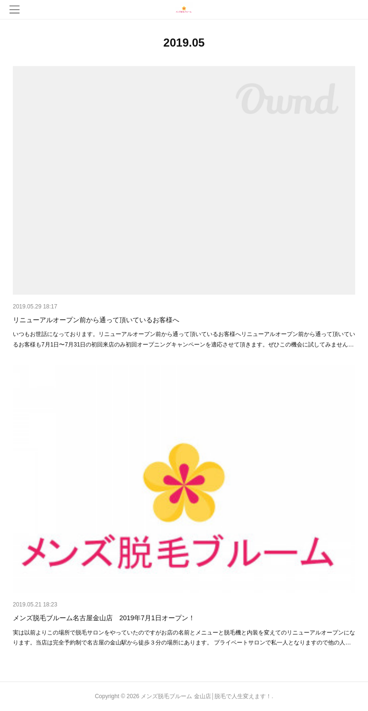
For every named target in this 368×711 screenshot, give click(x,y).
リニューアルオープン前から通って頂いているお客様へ (96, 320)
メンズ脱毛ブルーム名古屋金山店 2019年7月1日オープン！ (104, 618)
